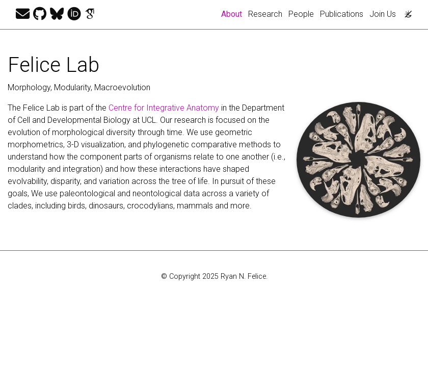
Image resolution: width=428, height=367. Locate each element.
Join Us (382, 14)
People (301, 14)
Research (265, 14)
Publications (341, 14)
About (233, 13)
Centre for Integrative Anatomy (164, 108)
